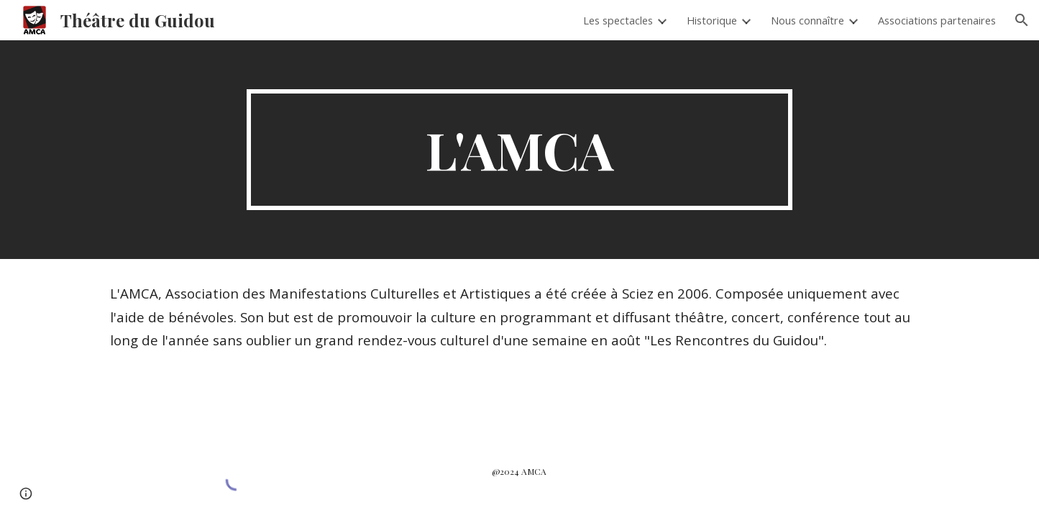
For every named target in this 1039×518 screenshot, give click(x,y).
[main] (520, 149)
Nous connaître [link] (807, 20)
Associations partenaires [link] (937, 20)
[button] (1021, 20)
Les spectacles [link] (618, 20)
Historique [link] (712, 20)
